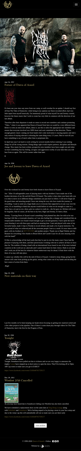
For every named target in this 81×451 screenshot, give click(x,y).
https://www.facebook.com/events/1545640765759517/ (25, 370)
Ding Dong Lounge (55, 408)
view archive (40, 425)
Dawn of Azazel (38, 441)
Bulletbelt (11, 410)
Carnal (12, 364)
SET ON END (29, 231)
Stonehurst (23, 410)
